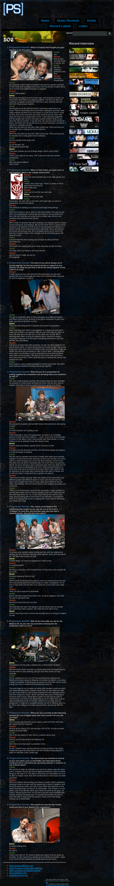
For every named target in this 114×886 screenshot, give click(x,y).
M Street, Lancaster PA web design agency (57, 885)
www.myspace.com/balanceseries (24, 870)
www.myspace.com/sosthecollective (25, 868)
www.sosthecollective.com (21, 866)
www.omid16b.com (18, 873)
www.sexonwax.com (18, 875)
